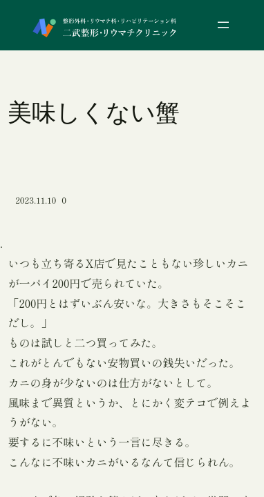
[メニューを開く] (223, 25)
